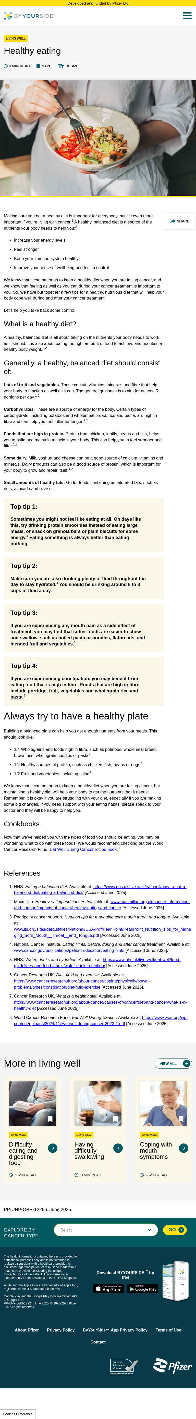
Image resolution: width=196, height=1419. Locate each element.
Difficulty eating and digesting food (23, 1184)
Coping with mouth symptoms (156, 1181)
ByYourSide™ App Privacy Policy (115, 1361)
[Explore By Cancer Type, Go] (175, 1260)
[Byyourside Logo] (29, 16)
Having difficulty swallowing (89, 1181)
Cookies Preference (18, 1414)
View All (168, 1094)
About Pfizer (27, 1361)
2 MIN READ (25, 1205)
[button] (43, 66)
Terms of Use (168, 1361)
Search (174, 16)
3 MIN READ (91, 1205)
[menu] (187, 16)
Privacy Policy (61, 1361)
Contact (98, 1373)
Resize (72, 66)
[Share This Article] (180, 221)
